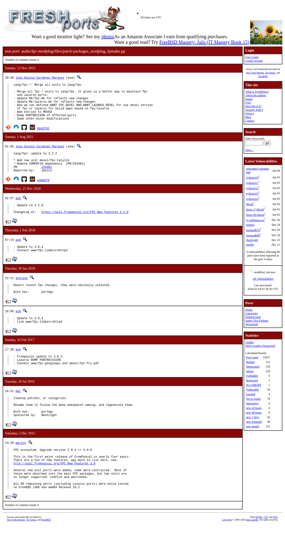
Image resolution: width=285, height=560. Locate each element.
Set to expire (253, 399)
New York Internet (255, 72)
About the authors (255, 95)
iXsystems (270, 72)
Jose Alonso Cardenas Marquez (39, 78)
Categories (251, 313)
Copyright (227, 554)
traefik (250, 244)
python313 (252, 193)
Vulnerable (252, 389)
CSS (265, 552)
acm (18, 210)
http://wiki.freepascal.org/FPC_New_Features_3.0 (54, 493)
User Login (251, 57)
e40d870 (43, 192)
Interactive (252, 403)
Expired (250, 394)
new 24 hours (254, 408)
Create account (254, 60)
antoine (21, 294)
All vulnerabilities (263, 278)
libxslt (249, 204)
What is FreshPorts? (257, 91)
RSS (275, 552)
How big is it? (253, 106)
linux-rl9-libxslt (255, 215)
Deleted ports (253, 317)
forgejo (250, 225)
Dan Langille (252, 554)
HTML (259, 552)
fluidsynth (252, 240)
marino (20, 469)
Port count (252, 357)
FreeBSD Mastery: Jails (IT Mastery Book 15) (204, 42)
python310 (252, 177)
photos (107, 36)
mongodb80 (253, 235)
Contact (249, 120)
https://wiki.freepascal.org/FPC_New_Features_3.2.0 (84, 226)
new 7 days (252, 417)
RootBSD (263, 76)
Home (248, 309)
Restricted (252, 380)
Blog (248, 117)
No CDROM (253, 385)
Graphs (249, 342)
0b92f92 (43, 136)
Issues (248, 99)
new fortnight (254, 422)
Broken (250, 362)
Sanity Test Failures (256, 320)
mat (18, 413)
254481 (46, 178)
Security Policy (254, 110)
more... (249, 150)
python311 (252, 183)
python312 (252, 188)
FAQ (248, 102)
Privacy (249, 113)
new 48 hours (254, 412)
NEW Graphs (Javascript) (260, 346)
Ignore (250, 371)
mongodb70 (253, 230)
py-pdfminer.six (255, 220)
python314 (252, 199)
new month (252, 426)
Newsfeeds (251, 324)
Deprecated (252, 366)
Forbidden (252, 376)
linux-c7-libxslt (255, 209)
